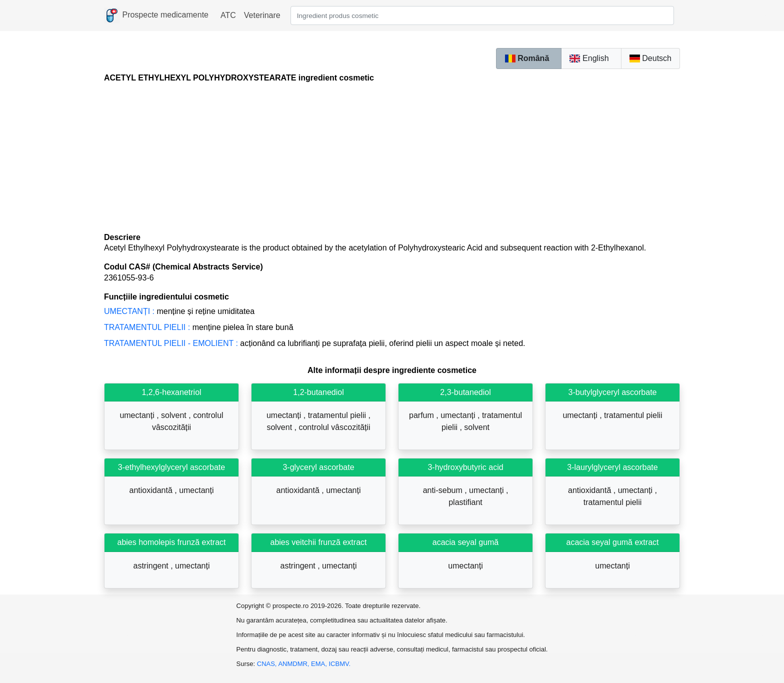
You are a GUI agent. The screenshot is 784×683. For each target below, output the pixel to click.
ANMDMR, (294, 664)
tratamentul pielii (338, 415)
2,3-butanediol (465, 392)
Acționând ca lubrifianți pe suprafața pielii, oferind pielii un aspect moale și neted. (314, 343)
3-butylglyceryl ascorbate (612, 392)
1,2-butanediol (318, 392)
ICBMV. (340, 664)
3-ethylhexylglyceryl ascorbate (171, 467)
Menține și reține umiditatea (179, 311)
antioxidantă (152, 490)
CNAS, (267, 664)
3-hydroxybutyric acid (465, 467)
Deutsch (651, 58)
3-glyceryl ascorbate (318, 467)
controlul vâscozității (334, 427)
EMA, (319, 664)
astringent (152, 566)
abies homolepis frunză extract (172, 542)
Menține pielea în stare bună (199, 327)
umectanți (138, 415)
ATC (228, 15)
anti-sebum (444, 490)
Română (526, 58)
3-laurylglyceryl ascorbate (612, 467)
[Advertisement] (392, 158)
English (589, 58)
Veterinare (262, 15)
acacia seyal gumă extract (612, 542)
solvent (174, 415)
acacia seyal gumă (465, 542)
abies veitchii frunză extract (318, 542)
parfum (422, 415)
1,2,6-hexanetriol (171, 392)
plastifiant (465, 502)
